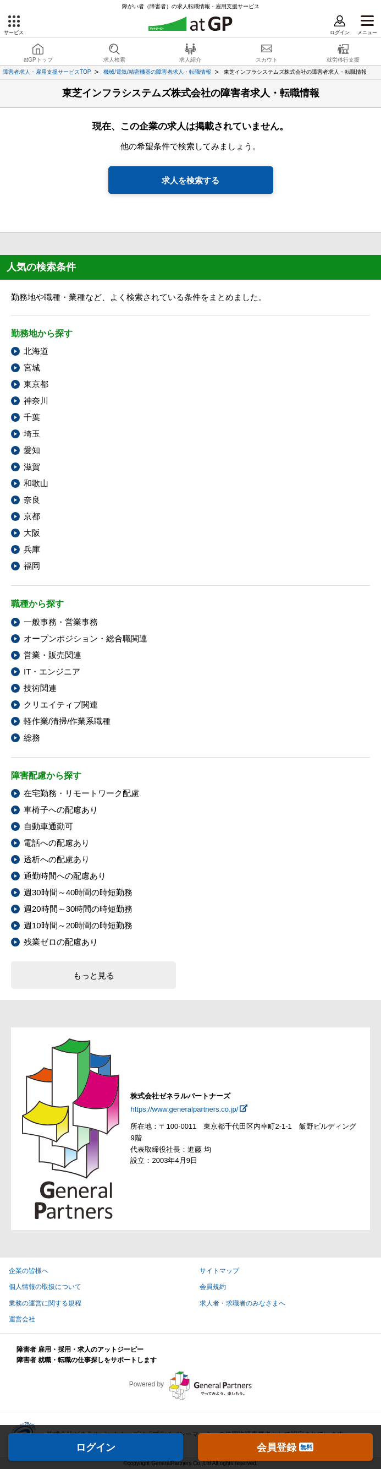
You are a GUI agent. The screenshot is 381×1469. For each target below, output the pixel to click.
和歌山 (36, 483)
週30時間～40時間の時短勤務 (78, 892)
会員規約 (213, 1287)
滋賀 (32, 466)
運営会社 (22, 1319)
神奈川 (36, 400)
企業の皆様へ (28, 1271)
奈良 (32, 499)
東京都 (36, 384)
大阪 (32, 532)
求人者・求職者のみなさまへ (242, 1303)
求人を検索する (190, 180)
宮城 (32, 367)
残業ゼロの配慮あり (61, 941)
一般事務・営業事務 (61, 622)
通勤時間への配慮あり (65, 875)
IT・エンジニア (52, 671)
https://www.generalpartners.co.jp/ (184, 1109)
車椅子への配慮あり (61, 809)
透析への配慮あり (57, 859)
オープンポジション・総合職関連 (85, 638)
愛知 (32, 450)
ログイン (95, 1447)
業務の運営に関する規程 (45, 1303)
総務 (32, 737)
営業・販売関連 (52, 655)
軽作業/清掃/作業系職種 (67, 721)
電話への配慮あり (57, 842)
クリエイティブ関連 (61, 704)
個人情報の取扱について (45, 1287)
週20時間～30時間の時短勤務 (78, 908)
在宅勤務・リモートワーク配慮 (81, 793)
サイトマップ (219, 1271)
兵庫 (32, 549)
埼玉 (32, 433)
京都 (32, 516)
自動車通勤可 (48, 826)
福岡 (32, 565)
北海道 (36, 351)
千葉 (32, 417)
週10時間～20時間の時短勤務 (78, 925)
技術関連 (40, 688)
